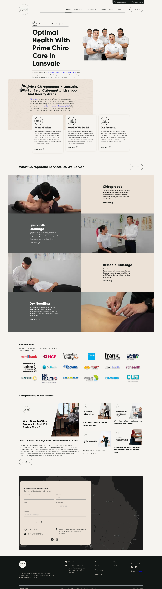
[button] (78, 9)
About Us (102, 9)
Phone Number (59, 503)
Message (26, 512)
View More (136, 168)
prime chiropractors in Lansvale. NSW (61, 73)
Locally (140, 571)
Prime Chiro (34, 100)
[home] (24, 9)
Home (68, 9)
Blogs (111, 9)
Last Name (58, 495)
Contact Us (120, 9)
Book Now (136, 9)
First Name (27, 495)
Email (25, 503)
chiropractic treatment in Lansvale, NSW (54, 107)
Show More (38, 150)
